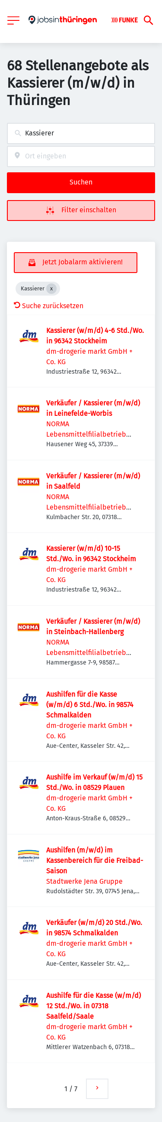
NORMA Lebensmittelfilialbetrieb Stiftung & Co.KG (86, 434)
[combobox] (81, 133)
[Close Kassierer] (51, 288)
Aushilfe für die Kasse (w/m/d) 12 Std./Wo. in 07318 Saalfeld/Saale (93, 1005)
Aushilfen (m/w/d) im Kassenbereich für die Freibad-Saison (94, 860)
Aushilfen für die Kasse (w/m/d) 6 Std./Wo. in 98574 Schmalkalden (89, 704)
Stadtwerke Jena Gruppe (84, 881)
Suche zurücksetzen (48, 306)
